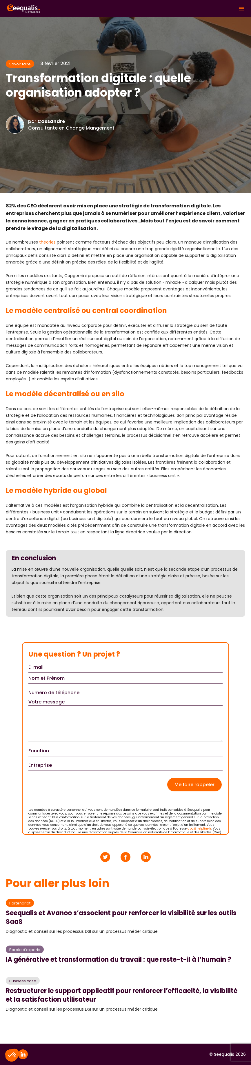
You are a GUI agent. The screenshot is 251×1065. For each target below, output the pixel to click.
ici (133, 817)
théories (47, 242)
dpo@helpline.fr (199, 828)
